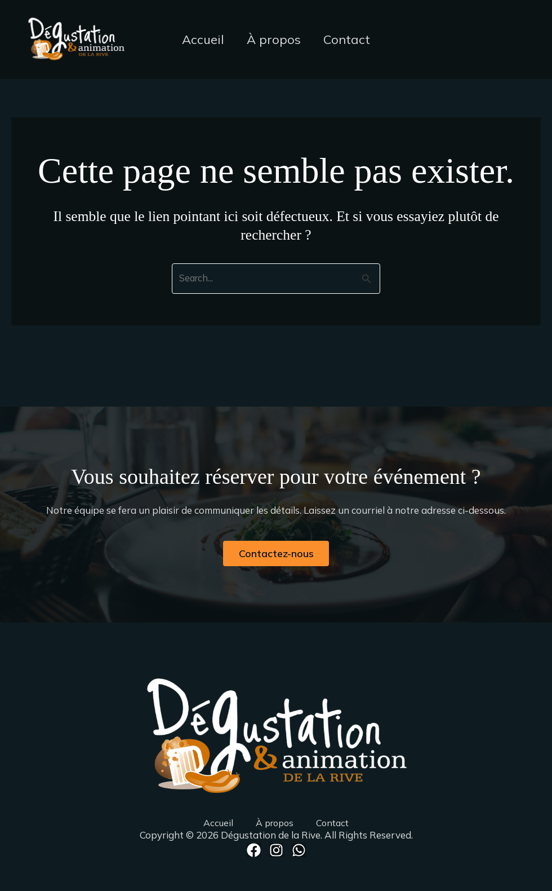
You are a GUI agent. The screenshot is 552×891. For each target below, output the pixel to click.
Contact (349, 39)
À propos (274, 39)
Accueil (201, 39)
